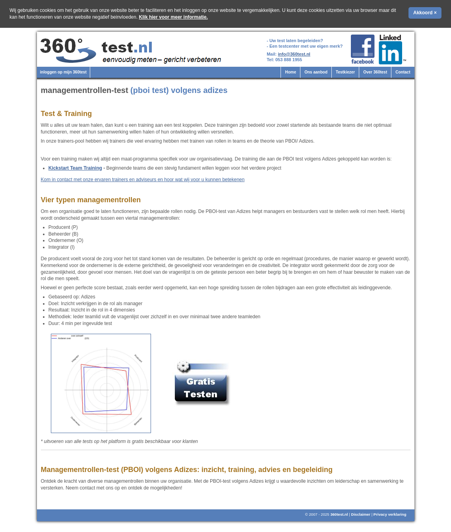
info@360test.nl (294, 54)
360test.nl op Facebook (362, 49)
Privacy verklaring (390, 514)
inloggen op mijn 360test (63, 72)
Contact (402, 72)
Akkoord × (425, 12)
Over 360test (375, 72)
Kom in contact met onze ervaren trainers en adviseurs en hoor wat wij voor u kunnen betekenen (143, 179)
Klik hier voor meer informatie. (173, 17)
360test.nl (339, 514)
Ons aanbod (315, 72)
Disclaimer (360, 514)
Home (290, 72)
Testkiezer (345, 72)
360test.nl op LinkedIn (393, 49)
